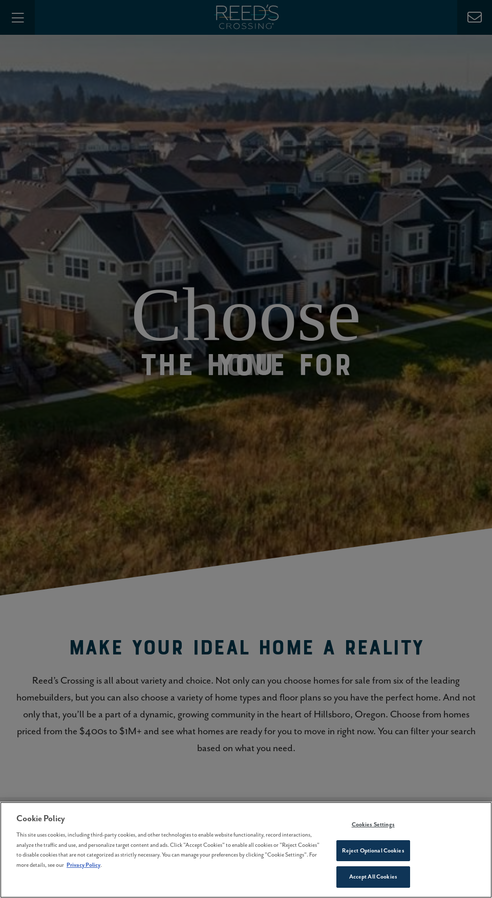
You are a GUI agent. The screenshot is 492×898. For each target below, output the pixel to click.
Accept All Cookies (373, 876)
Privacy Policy (83, 864)
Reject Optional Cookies (373, 850)
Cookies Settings (373, 824)
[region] (246, 850)
